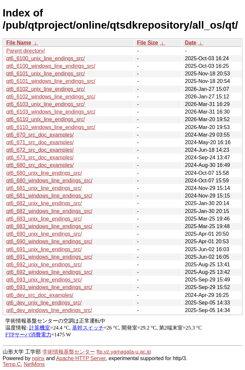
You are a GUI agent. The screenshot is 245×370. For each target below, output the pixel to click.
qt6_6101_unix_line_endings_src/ (45, 73)
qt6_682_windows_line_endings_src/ (49, 211)
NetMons (34, 364)
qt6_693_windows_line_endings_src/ (49, 287)
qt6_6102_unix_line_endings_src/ (45, 89)
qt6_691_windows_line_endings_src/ (49, 257)
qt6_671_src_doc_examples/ (40, 142)
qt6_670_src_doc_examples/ (40, 135)
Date (190, 42)
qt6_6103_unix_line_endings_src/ (45, 104)
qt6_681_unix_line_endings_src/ (44, 188)
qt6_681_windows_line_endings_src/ (49, 195)
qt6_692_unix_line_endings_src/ (44, 264)
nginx (38, 358)
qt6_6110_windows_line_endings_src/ (50, 127)
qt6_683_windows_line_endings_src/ (49, 226)
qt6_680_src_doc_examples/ (40, 165)
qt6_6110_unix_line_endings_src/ (45, 119)
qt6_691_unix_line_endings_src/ (44, 249)
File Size (147, 42)
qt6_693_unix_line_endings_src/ (44, 279)
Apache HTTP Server (81, 358)
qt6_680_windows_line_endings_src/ (49, 180)
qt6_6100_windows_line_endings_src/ (50, 66)
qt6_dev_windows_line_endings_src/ (49, 310)
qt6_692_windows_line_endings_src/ (49, 272)
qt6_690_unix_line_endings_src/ (44, 234)
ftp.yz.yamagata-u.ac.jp (123, 352)
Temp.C (12, 364)
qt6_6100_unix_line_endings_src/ (45, 58)
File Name (18, 42)
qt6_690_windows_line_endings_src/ (49, 241)
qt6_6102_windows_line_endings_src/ (50, 96)
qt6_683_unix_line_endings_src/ (44, 219)
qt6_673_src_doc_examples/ (40, 157)
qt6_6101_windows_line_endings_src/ (50, 81)
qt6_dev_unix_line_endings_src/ (44, 302)
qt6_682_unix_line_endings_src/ (44, 203)
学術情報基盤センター (68, 352)
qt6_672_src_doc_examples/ (40, 150)
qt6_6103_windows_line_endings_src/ (50, 112)
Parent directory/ (25, 51)
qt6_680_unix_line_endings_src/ (44, 173)
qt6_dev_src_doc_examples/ (39, 295)
